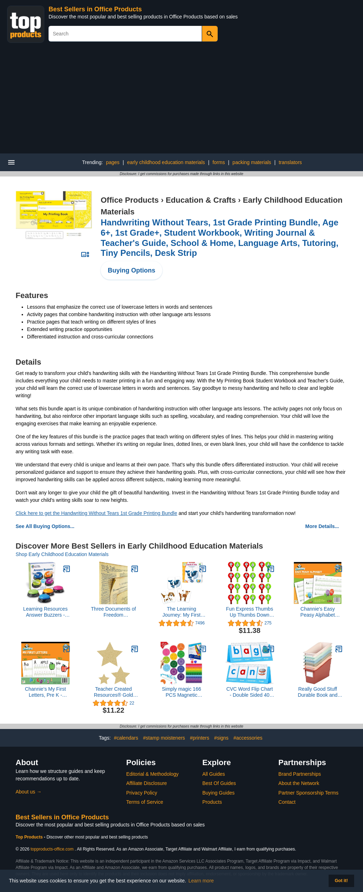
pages (112, 162)
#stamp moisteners (164, 738)
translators (290, 162)
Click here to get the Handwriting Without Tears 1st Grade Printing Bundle (96, 513)
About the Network (298, 783)
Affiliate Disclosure (146, 783)
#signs (221, 738)
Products (212, 802)
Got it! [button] (341, 880)
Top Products (30, 837)
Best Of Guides (219, 783)
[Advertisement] (181, 100)
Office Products (130, 200)
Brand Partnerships (299, 774)
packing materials (252, 162)
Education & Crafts (201, 200)
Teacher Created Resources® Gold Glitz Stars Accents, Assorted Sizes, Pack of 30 (113, 692)
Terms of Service (144, 802)
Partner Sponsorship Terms (308, 793)
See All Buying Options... (45, 526)
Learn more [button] (201, 880)
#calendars (126, 738)
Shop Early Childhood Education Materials (62, 554)
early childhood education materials (166, 162)
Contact (286, 802)
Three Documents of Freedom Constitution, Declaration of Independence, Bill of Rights (113, 612)
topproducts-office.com (51, 849)
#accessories (247, 738)
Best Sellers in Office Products (95, 9)
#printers (199, 738)
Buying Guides (218, 793)
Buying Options (131, 270)
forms (218, 162)
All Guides (213, 774)
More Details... (322, 526)
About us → (28, 792)
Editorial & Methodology (152, 774)
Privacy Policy (141, 793)
